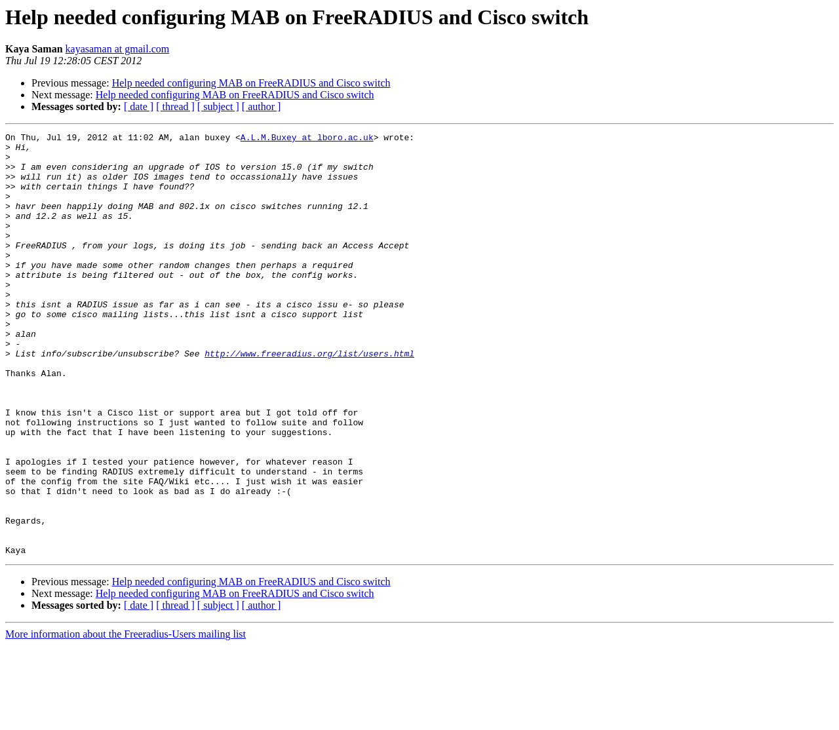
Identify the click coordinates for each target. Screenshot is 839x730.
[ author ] (261, 106)
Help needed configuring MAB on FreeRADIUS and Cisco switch (251, 82)
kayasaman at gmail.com (118, 48)
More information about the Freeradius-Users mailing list (125, 718)
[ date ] (138, 106)
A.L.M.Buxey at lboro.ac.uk (307, 139)
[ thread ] (175, 106)
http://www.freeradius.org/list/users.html (309, 398)
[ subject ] (218, 106)
